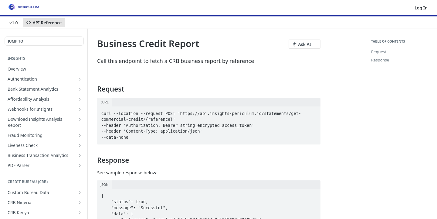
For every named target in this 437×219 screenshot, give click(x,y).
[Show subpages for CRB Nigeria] (79, 202)
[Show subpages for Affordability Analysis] (79, 99)
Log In (421, 8)
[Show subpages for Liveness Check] (79, 145)
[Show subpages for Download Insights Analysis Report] (79, 119)
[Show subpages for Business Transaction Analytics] (79, 155)
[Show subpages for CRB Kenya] (79, 212)
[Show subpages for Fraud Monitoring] (79, 135)
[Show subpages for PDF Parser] (79, 165)
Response (380, 60)
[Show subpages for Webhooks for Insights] (79, 109)
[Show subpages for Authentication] (79, 79)
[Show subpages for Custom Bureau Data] (79, 192)
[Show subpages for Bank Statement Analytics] (79, 89)
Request (378, 51)
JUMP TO (15, 41)
